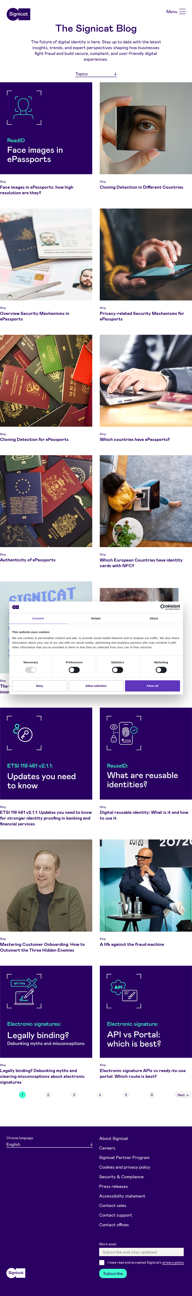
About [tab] (154, 618)
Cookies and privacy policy (124, 1166)
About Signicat (113, 1138)
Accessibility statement (122, 1195)
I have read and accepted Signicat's (145, 1262)
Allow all (152, 685)
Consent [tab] (38, 618)
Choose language (19, 1138)
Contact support (115, 1214)
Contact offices (114, 1224)
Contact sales (112, 1205)
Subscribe (113, 1273)
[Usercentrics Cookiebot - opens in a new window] (163, 607)
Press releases (113, 1186)
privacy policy (173, 1262)
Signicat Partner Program (124, 1157)
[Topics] (96, 74)
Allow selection (96, 685)
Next (183, 1095)
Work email (108, 1244)
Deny (39, 685)
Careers (107, 1147)
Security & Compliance (121, 1176)
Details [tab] (96, 618)
